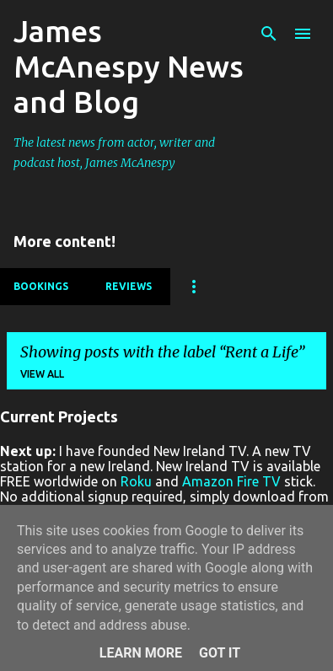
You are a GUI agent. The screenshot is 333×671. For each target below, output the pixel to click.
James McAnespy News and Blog (128, 66)
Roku (136, 481)
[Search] (269, 33)
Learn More (140, 653)
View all (42, 373)
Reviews (128, 286)
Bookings (40, 286)
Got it (219, 653)
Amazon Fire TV (231, 481)
